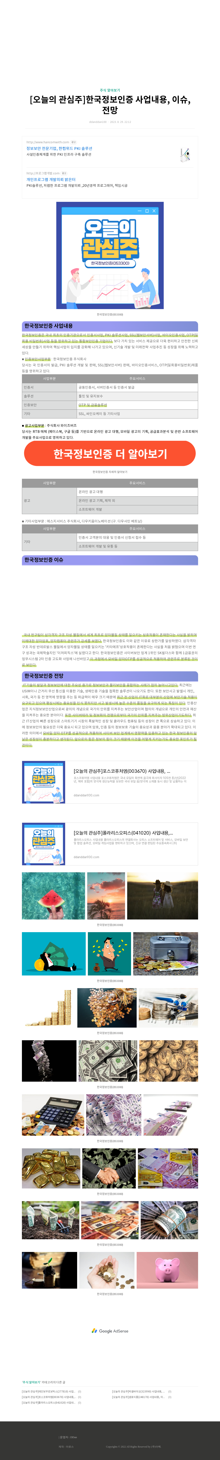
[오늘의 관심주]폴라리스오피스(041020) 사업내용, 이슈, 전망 (49, 1402)
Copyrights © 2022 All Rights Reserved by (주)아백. (133, 1446)
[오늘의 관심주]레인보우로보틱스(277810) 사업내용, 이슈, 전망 (49, 1391)
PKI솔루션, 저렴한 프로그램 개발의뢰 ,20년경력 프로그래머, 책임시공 (77, 186)
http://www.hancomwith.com (47, 142)
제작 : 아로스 (66, 1446)
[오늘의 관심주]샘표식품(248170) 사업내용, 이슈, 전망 (139, 1397)
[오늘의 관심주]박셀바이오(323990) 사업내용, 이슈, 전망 (139, 1391)
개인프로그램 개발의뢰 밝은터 (51, 180)
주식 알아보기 (110, 90)
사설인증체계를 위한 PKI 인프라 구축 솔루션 (58, 155)
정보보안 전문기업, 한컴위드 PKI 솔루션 (59, 148)
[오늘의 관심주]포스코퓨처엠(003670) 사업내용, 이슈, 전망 (49, 1397)
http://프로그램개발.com (43, 173)
